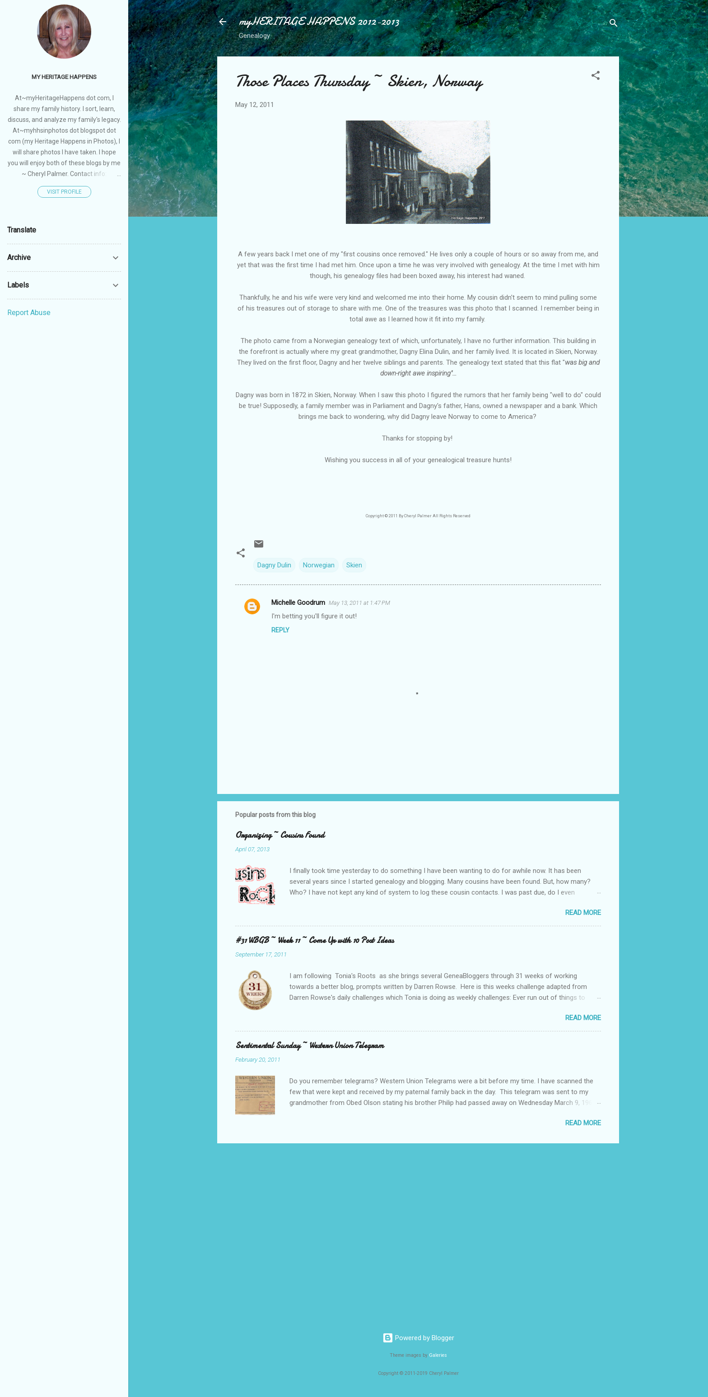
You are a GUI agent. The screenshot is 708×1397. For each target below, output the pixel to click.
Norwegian (319, 565)
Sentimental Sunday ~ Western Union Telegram (309, 1045)
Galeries (438, 1355)
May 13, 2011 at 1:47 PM (359, 602)
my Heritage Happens (64, 76)
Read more (583, 913)
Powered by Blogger (418, 1338)
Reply (280, 630)
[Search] (613, 24)
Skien (354, 565)
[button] (595, 77)
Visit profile (64, 192)
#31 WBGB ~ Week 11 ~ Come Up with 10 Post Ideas (314, 940)
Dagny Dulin (274, 565)
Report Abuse (29, 312)
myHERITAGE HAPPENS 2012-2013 (319, 21)
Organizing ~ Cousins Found (279, 835)
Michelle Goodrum (298, 603)
